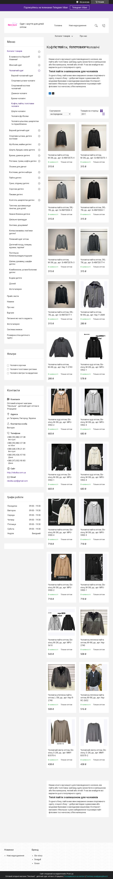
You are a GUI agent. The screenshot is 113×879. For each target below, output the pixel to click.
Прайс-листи (13, 296)
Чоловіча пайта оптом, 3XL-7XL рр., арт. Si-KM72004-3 (61, 208)
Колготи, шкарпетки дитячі (21, 200)
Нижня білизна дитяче (19, 214)
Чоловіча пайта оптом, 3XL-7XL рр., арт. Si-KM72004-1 (93, 208)
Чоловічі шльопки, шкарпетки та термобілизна (25, 122)
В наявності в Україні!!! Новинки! (19, 58)
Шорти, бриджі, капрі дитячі (22, 150)
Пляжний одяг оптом (19, 239)
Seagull (37, 859)
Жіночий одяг (15, 65)
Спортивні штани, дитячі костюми (20, 137)
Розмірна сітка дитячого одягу (18, 336)
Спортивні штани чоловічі (23, 81)
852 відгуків (84, 2)
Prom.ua (70, 874)
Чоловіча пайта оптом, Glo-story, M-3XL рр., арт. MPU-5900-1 (93, 587)
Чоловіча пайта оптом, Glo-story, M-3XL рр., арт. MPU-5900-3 (93, 532)
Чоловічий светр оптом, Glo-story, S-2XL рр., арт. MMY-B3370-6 (61, 753)
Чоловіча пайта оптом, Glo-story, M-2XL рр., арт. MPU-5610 (60, 642)
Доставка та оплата (78, 46)
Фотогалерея (15, 289)
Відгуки (10, 313)
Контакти (58, 46)
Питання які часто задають (19, 318)
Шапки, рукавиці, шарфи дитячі (20, 262)
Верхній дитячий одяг (19, 130)
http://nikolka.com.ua (16, 472)
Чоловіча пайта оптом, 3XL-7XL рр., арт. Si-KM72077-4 (93, 261)
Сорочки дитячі (16, 189)
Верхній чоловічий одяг (22, 75)
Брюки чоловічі (18, 98)
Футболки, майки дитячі (20, 144)
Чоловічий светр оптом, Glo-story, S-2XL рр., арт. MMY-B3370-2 (94, 753)
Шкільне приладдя (18, 219)
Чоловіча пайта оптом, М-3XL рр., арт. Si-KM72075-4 (61, 156)
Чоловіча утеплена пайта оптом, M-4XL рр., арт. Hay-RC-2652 (93, 698)
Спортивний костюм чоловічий (20, 87)
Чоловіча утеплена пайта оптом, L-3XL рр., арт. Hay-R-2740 (61, 698)
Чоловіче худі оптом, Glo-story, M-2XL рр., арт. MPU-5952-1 (92, 367)
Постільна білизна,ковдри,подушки (20, 254)
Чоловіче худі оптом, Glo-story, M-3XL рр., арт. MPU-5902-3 (92, 422)
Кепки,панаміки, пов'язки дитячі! (21, 232)
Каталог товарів (62, 36)
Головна (58, 25)
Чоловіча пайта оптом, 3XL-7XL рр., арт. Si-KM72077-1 (61, 313)
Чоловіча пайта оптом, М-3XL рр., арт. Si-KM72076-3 (61, 261)
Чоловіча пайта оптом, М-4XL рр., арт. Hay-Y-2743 (60, 365)
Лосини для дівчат (18, 166)
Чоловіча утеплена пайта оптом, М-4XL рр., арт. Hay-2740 (93, 642)
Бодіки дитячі (15, 278)
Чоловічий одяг (16, 70)
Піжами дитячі (16, 194)
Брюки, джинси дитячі (19, 155)
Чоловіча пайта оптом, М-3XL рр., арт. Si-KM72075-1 (94, 156)
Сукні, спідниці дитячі (19, 183)
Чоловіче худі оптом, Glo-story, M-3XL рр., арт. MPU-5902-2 (60, 422)
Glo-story (38, 855)
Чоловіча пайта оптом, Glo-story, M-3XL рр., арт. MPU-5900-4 (60, 532)
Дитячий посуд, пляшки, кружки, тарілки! (20, 246)
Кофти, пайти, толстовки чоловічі (22, 104)
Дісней (12, 283)
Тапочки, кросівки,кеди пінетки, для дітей (20, 207)
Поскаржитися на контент (74, 876)
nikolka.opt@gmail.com (17, 481)
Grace (37, 863)
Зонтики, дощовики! (18, 225)
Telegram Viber (79, 7)
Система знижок (14, 329)
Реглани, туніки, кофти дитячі (22, 161)
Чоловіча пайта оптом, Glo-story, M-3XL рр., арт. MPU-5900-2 (60, 587)
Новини (10, 302)
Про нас (83, 36)
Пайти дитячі (15, 178)
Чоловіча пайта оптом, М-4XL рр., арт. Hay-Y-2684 (93, 313)
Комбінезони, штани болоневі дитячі (23, 271)
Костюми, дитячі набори (20, 172)
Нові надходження (77, 25)
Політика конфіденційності (97, 876)
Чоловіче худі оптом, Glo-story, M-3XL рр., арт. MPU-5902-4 (92, 477)
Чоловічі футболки (20, 116)
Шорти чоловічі (18, 111)
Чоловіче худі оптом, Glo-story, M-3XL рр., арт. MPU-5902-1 (60, 477)
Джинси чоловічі (19, 93)
